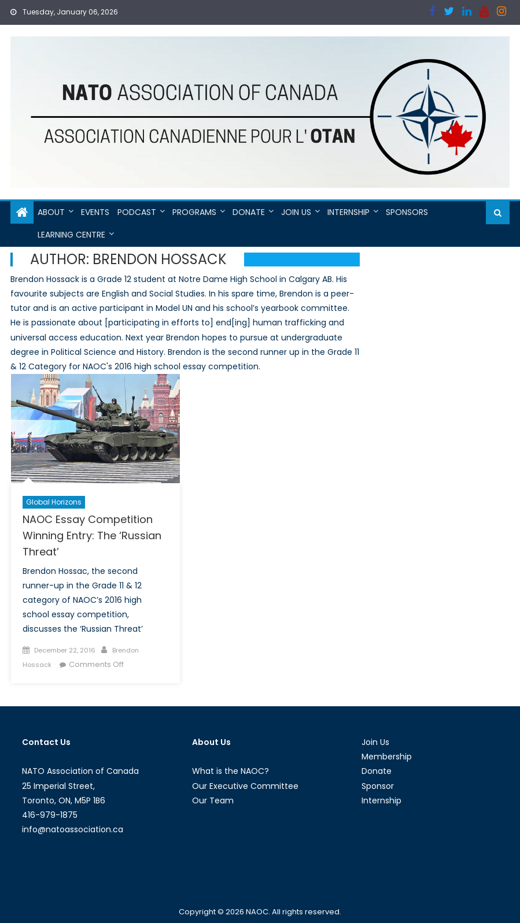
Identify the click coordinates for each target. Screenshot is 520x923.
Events (95, 212)
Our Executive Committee (245, 786)
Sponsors (407, 212)
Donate (249, 212)
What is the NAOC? (230, 771)
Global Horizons (54, 502)
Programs (194, 212)
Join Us (296, 212)
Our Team (213, 800)
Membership (387, 756)
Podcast (136, 212)
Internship (348, 212)
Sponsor (378, 786)
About (51, 212)
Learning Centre (71, 234)
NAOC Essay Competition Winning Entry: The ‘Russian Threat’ (92, 535)
